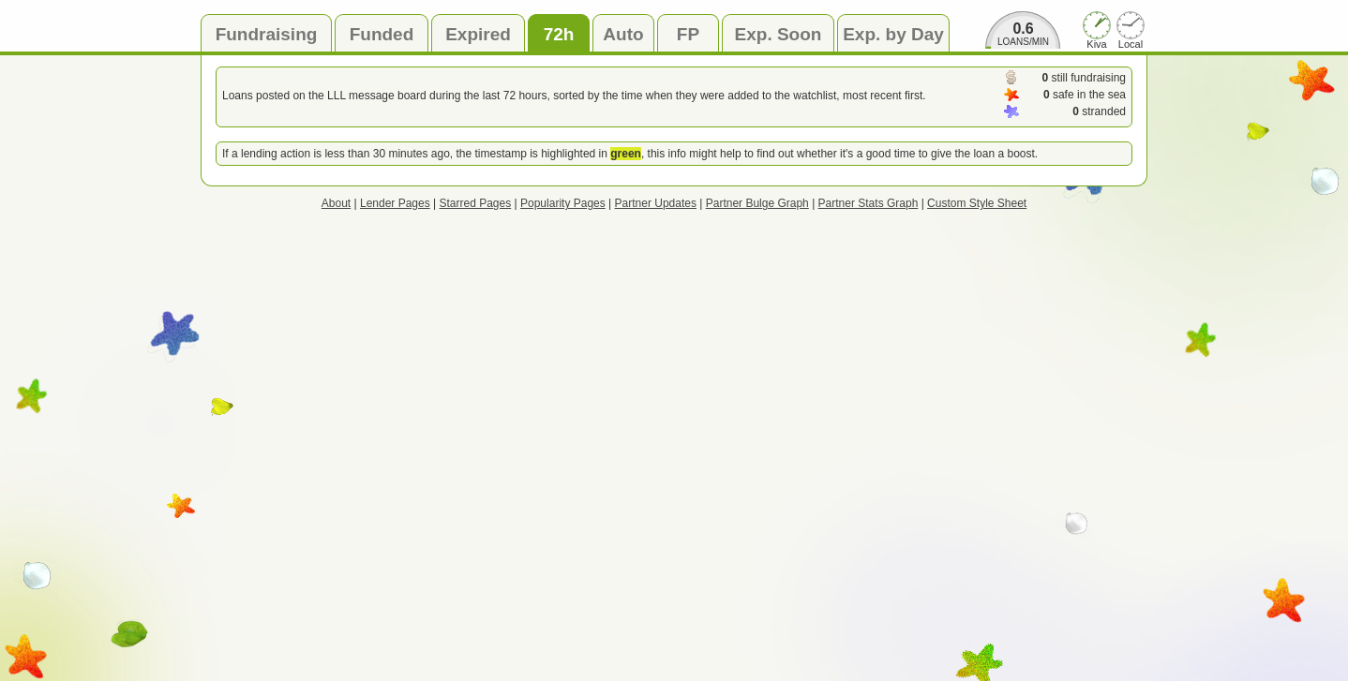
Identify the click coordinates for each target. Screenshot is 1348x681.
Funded (382, 34)
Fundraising (267, 34)
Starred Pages (476, 203)
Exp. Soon (778, 34)
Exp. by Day (893, 34)
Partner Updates (655, 203)
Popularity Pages (563, 203)
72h (559, 34)
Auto (623, 34)
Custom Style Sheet (976, 203)
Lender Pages (395, 203)
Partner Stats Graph (868, 203)
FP (688, 34)
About (336, 203)
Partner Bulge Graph (757, 203)
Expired (478, 34)
